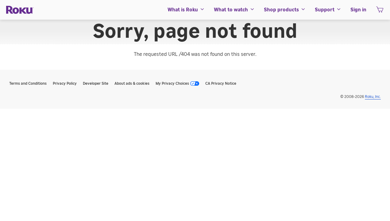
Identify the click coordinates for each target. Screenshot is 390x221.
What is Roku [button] (186, 9)
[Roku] (20, 10)
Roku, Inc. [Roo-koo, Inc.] (373, 97)
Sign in (358, 9)
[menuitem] (186, 10)
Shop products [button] (285, 9)
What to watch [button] (234, 9)
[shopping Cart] (379, 11)
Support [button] (328, 9)
